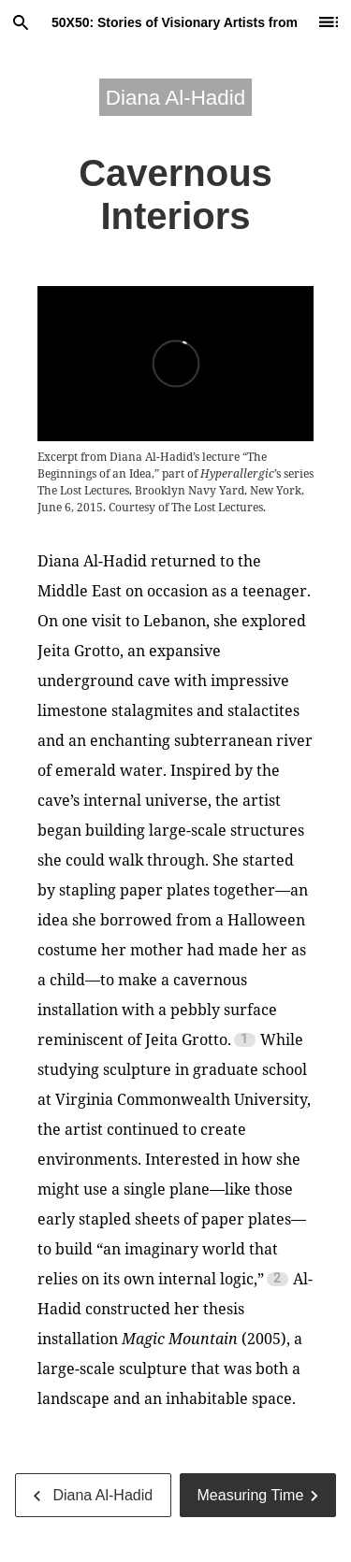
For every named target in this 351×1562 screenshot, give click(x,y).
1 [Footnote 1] (244, 1039)
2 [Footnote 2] (277, 1278)
